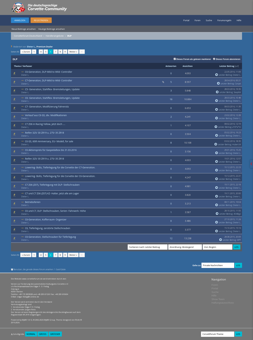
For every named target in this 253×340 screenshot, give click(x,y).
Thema (17, 66)
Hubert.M (236, 144)
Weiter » (73, 51)
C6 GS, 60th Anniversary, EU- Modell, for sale (49, 141)
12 (171, 238)
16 (171, 99)
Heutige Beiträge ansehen (51, 28)
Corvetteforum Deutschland (28, 35)
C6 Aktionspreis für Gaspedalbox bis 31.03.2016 (50, 150)
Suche (209, 20)
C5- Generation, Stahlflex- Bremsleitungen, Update (52, 89)
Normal (31, 334)
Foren (197, 20)
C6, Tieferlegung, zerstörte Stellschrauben (47, 228)
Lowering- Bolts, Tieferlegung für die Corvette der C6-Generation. (60, 176)
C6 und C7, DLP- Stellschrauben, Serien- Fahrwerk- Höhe (55, 210)
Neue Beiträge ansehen (24, 28)
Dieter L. (31, 46)
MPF (239, 240)
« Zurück (26, 51)
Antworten (171, 66)
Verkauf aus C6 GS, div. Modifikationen (46, 115)
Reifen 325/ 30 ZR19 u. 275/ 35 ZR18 (44, 132)
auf (236, 66)
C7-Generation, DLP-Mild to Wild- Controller (48, 80)
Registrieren (41, 20)
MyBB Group (49, 320)
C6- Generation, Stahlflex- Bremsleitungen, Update (52, 97)
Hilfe (239, 20)
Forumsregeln (224, 20)
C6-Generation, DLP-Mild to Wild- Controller (48, 71)
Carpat (238, 83)
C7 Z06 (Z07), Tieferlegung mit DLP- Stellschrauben (52, 184)
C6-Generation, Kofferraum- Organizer (45, 219)
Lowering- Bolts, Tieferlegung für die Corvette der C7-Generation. (60, 167)
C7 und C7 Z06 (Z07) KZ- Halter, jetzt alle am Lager (52, 193)
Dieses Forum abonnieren (226, 59)
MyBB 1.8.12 (27, 320)
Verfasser (27, 66)
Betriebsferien (32, 202)
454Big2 (237, 213)
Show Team (217, 299)
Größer (55, 334)
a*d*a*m (236, 127)
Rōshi (77, 320)
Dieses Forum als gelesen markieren (192, 59)
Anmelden (19, 20)
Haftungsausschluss (222, 302)
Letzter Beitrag (226, 66)
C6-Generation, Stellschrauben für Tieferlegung (50, 236)
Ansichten (188, 66)
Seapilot (237, 92)
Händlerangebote (55, 35)
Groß (42, 334)
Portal (186, 20)
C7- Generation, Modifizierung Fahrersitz (47, 106)
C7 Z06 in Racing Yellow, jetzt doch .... (45, 124)
